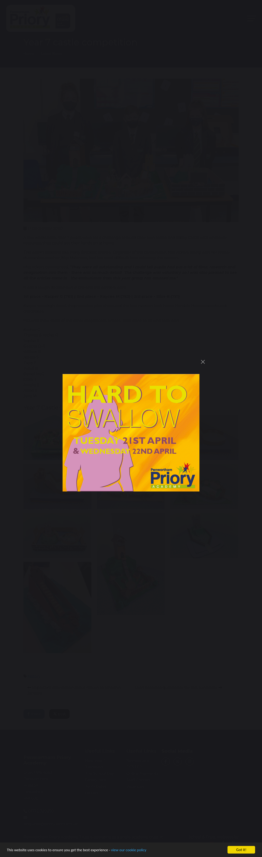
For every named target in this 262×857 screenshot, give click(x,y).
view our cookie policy (128, 851)
